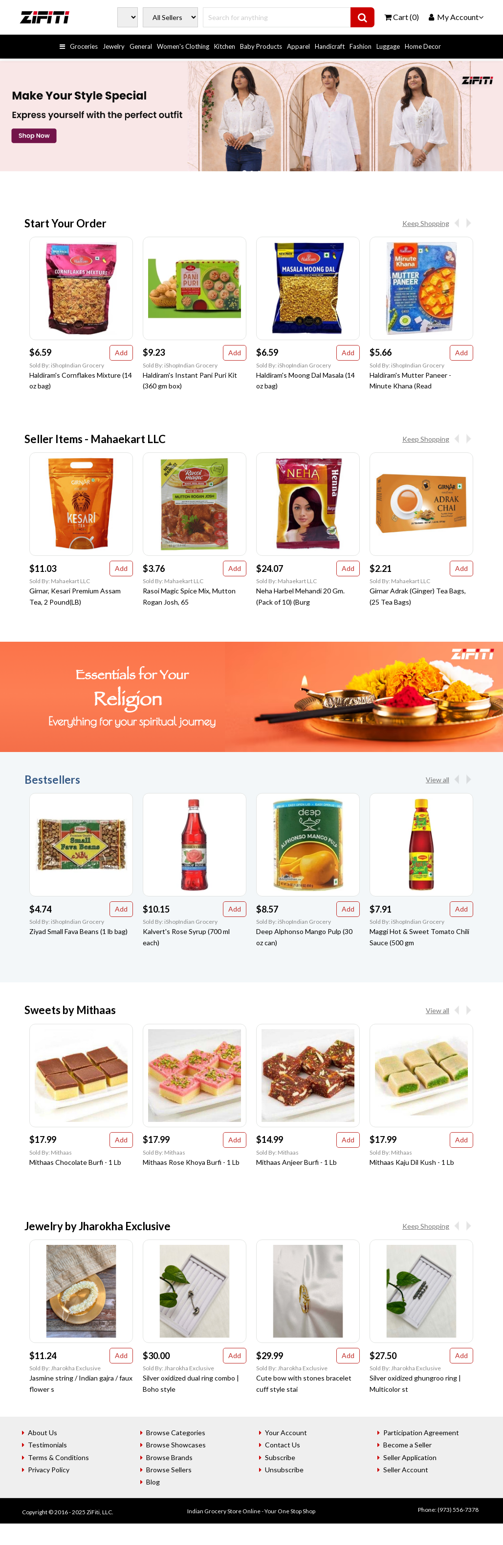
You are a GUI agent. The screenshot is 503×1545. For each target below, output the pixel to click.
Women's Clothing (183, 46)
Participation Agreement (421, 1432)
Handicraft (330, 46)
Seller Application (410, 1457)
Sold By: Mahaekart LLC (59, 581)
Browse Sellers (169, 1469)
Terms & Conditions (58, 1457)
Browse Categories (175, 1432)
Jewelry (114, 46)
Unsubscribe (284, 1469)
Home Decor (423, 46)
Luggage (388, 46)
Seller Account (405, 1469)
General (141, 46)
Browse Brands (169, 1457)
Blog (153, 1482)
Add (121, 352)
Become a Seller (407, 1445)
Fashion (361, 46)
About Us (42, 1432)
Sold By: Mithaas (50, 1152)
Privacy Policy (48, 1469)
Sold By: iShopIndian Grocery (66, 365)
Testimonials (47, 1445)
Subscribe (280, 1457)
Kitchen (224, 46)
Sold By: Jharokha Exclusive (65, 1368)
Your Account (286, 1432)
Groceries (84, 46)
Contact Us (282, 1445)
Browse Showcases (176, 1445)
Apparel (298, 46)
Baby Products (261, 46)
